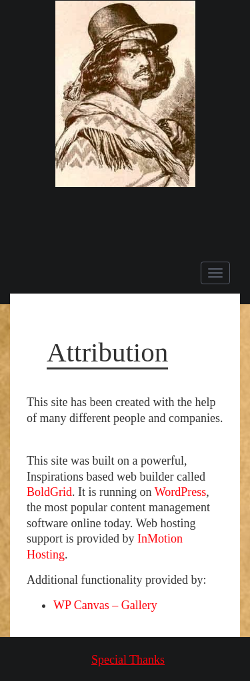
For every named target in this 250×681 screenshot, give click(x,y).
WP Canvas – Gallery (105, 605)
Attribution (107, 352)
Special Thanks (128, 659)
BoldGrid (49, 492)
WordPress (181, 492)
